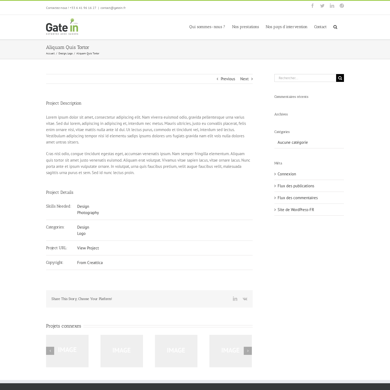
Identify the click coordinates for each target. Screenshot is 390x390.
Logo (81, 233)
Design (83, 206)
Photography (88, 212)
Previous (228, 78)
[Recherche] (340, 78)
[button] (335, 26)
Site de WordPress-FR (296, 209)
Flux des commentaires (298, 197)
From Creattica (90, 262)
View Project (88, 248)
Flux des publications (296, 185)
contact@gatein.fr (113, 8)
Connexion (287, 173)
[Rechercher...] (305, 78)
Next (244, 78)
